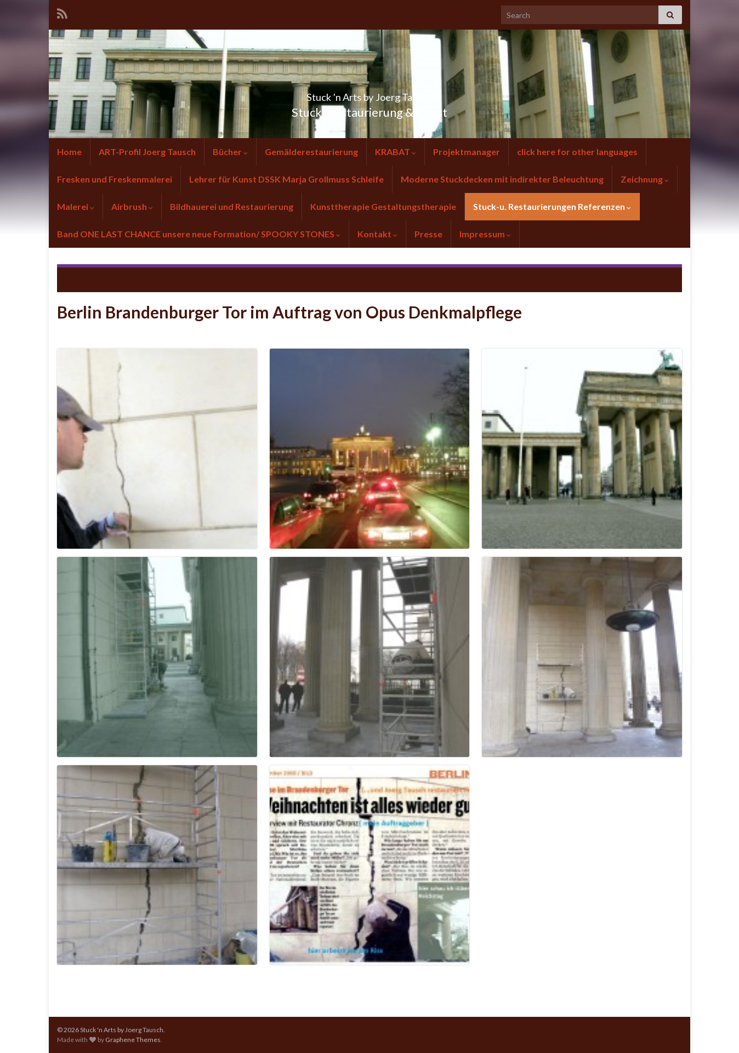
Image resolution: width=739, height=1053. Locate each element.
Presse (428, 234)
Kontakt (377, 234)
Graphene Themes (133, 1039)
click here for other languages (577, 151)
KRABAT (395, 151)
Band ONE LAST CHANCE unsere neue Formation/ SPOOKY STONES (198, 234)
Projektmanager (466, 151)
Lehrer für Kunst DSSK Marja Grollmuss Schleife (286, 179)
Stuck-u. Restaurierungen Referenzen (552, 206)
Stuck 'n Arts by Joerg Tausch (369, 94)
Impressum (485, 234)
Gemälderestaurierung (311, 151)
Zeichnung (645, 179)
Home (69, 151)
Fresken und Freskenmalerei (114, 179)
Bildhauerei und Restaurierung (231, 206)
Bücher (230, 151)
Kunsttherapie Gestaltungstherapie (383, 206)
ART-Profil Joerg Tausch (147, 151)
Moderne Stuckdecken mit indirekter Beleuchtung (502, 179)
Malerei (75, 206)
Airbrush (132, 206)
